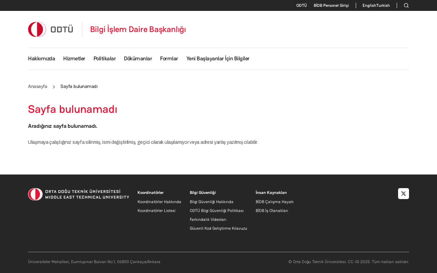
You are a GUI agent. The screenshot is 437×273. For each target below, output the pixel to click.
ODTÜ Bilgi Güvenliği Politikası (217, 210)
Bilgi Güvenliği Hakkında (212, 201)
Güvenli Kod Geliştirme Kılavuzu (218, 228)
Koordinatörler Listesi (156, 210)
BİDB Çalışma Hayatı (275, 201)
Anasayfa (37, 86)
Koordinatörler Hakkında (159, 201)
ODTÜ (301, 5)
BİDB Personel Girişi (331, 5)
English (369, 5)
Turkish (383, 5)
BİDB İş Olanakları (272, 210)
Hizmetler (74, 58)
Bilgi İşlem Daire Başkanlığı (138, 29)
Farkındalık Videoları (208, 219)
